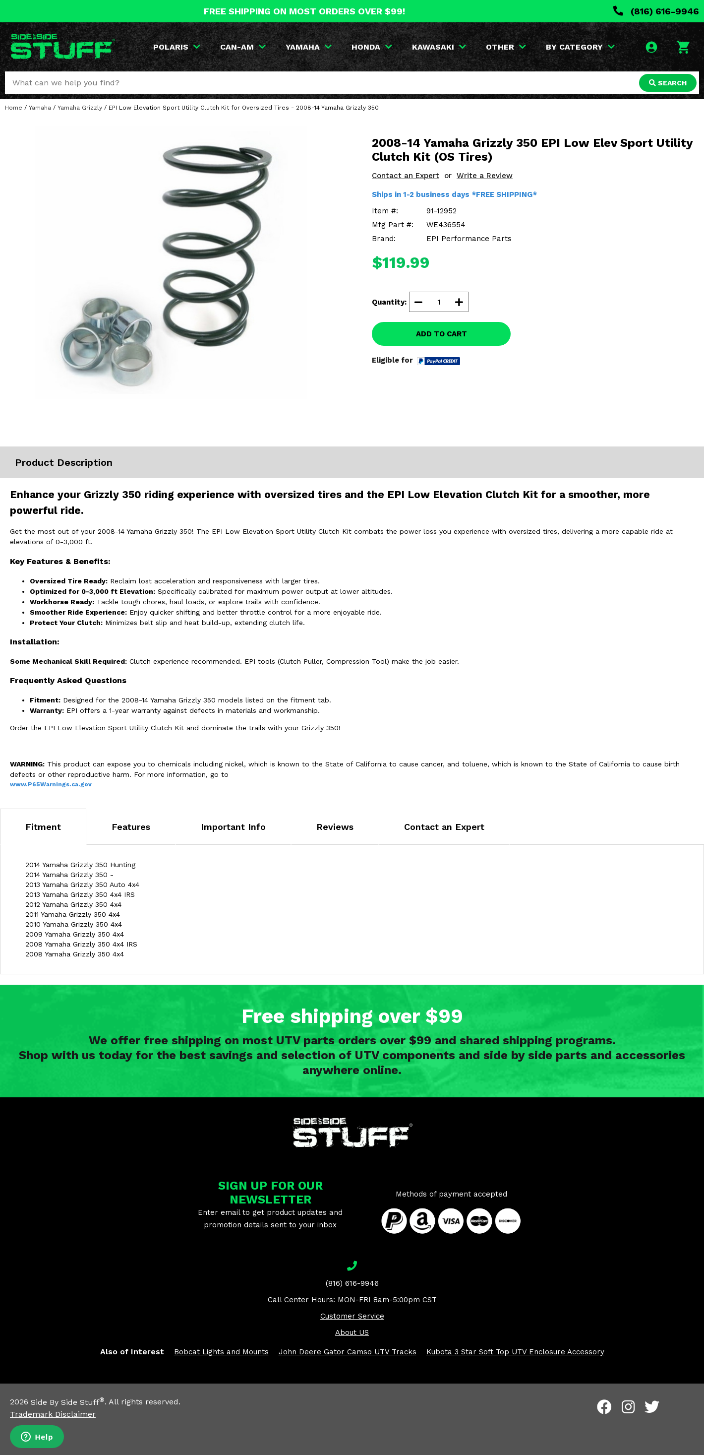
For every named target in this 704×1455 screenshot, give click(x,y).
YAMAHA (309, 47)
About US (352, 1332)
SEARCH (668, 83)
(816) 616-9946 (656, 11)
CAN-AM (243, 47)
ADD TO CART (441, 333)
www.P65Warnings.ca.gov (51, 784)
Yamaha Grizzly (80, 107)
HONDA (372, 47)
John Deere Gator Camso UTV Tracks (347, 1351)
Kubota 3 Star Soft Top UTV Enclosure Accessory (515, 1351)
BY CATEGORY (580, 47)
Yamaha (40, 107)
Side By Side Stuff (68, 1402)
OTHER (506, 47)
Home (13, 107)
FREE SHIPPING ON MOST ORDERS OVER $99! (304, 11)
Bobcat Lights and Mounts (221, 1351)
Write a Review (485, 175)
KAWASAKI (439, 47)
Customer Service (352, 1316)
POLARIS (176, 47)
